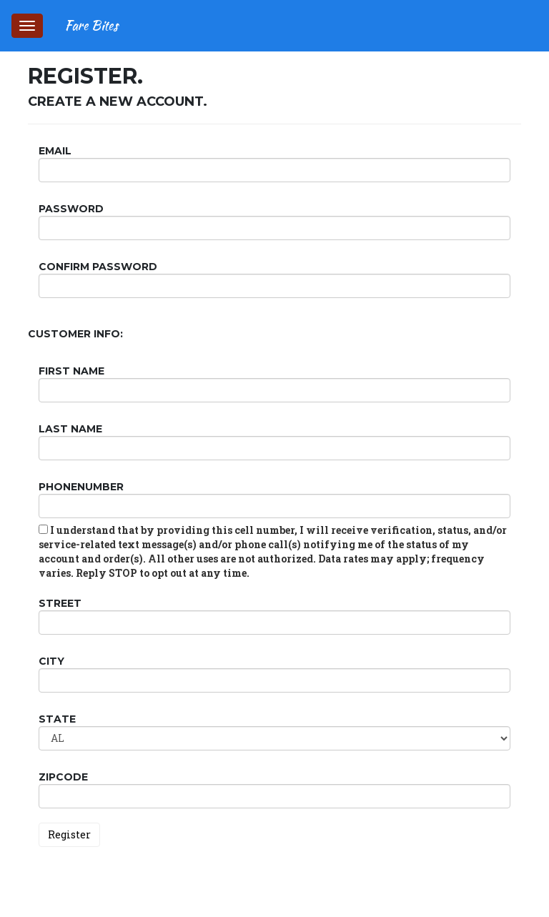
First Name (71, 371)
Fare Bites (91, 25)
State (57, 719)
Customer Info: (75, 333)
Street (60, 603)
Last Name (70, 428)
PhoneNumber (81, 486)
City (51, 661)
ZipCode (63, 776)
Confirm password (98, 266)
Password (71, 208)
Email (55, 150)
